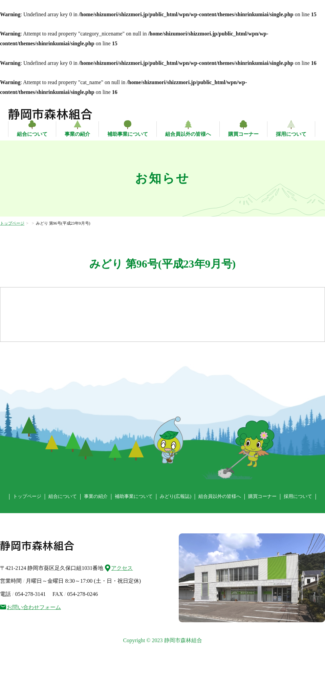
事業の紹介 (77, 134)
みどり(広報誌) (175, 496)
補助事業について (127, 134)
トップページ (12, 223)
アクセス (119, 567)
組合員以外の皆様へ (188, 134)
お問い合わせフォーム (30, 607)
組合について (32, 134)
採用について (291, 134)
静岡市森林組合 (50, 114)
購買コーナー (243, 134)
